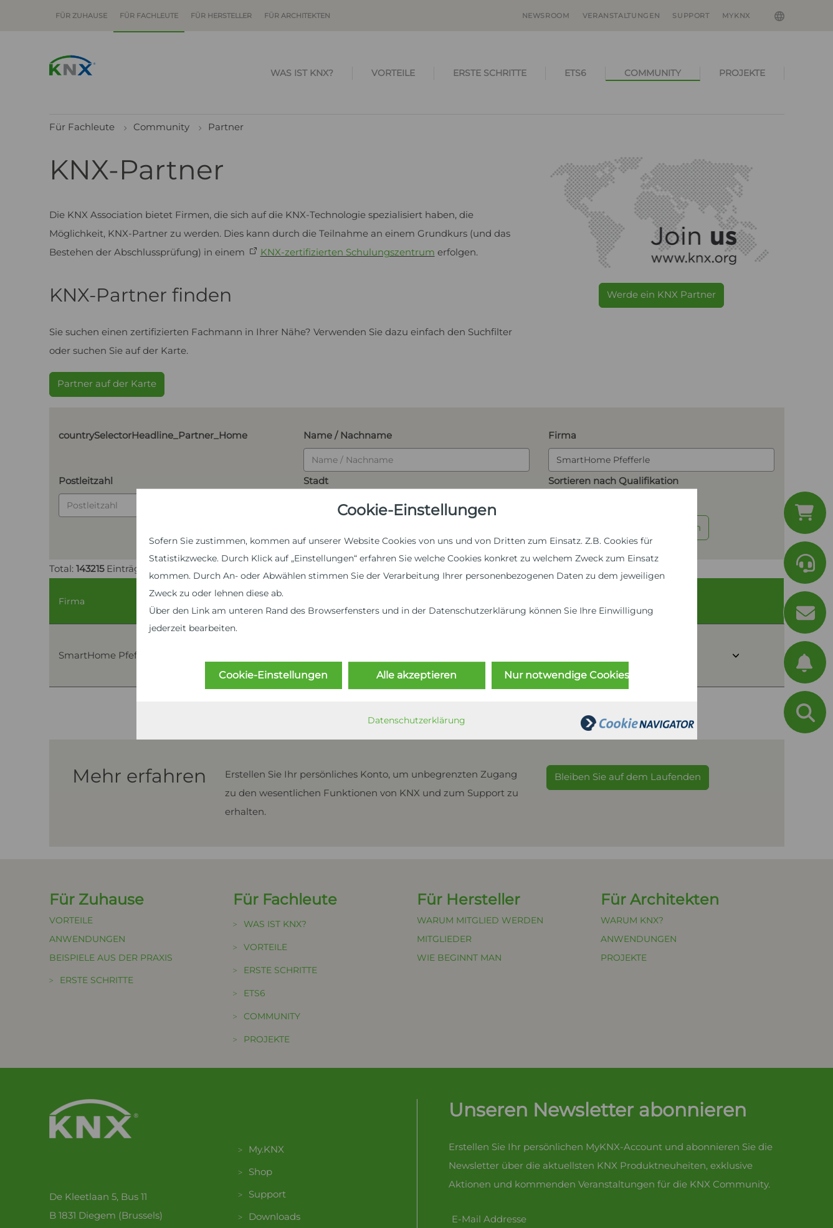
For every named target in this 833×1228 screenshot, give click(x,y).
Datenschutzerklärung (416, 720)
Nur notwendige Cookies (566, 675)
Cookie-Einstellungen (273, 675)
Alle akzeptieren (416, 675)
